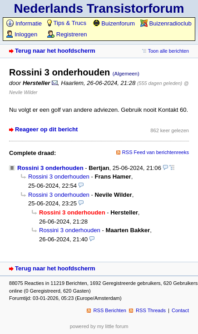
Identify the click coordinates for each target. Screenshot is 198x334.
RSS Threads (151, 310)
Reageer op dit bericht (46, 129)
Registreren (67, 34)
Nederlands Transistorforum (99, 8)
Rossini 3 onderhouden (50, 168)
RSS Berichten (110, 310)
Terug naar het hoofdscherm (55, 50)
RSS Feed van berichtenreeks (155, 152)
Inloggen (21, 34)
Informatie (24, 23)
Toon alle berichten (168, 51)
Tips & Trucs (66, 23)
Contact (180, 310)
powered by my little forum (99, 326)
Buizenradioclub (166, 23)
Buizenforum (114, 23)
